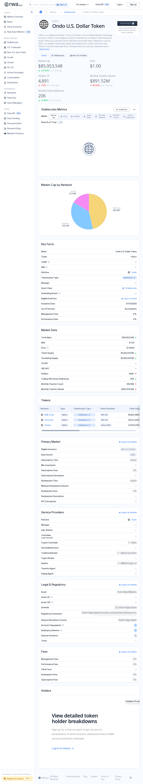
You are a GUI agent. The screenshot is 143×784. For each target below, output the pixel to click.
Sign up (133, 4)
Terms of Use (105, 778)
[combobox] (48, 4)
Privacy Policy (118, 778)
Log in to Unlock (128, 441)
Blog (85, 776)
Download (121, 109)
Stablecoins (69, 12)
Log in (119, 4)
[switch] (60, 122)
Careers (94, 776)
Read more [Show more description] (44, 49)
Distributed (129, 278)
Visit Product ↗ (127, 23)
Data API (102, 5)
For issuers (82, 4)
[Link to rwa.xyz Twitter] (130, 777)
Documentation (73, 776)
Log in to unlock (129, 299)
